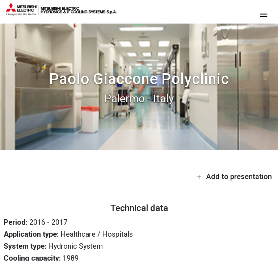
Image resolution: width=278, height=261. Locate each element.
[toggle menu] (263, 14)
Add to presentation (234, 176)
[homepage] (61, 12)
